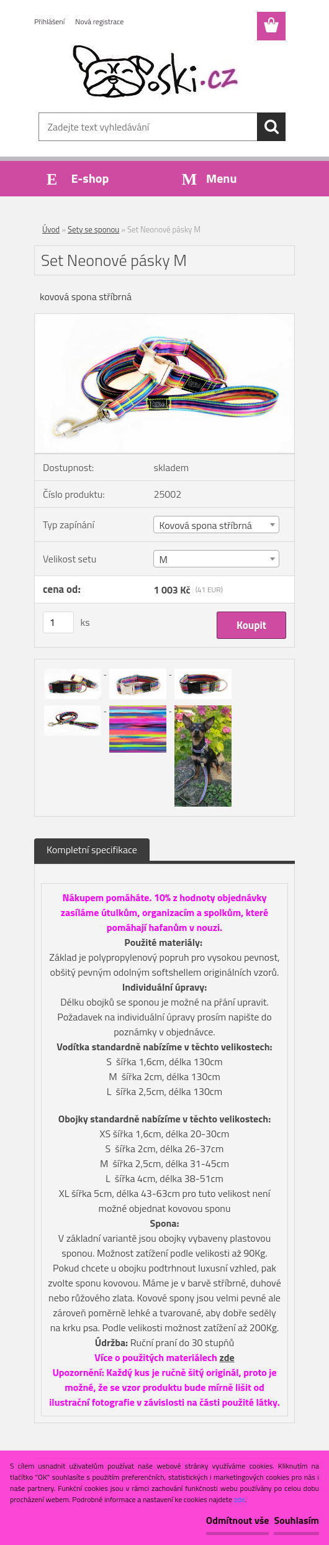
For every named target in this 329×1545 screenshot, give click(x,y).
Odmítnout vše (237, 1520)
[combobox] (216, 524)
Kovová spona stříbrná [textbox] (205, 525)
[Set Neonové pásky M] (164, 318)
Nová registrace (99, 21)
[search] (271, 126)
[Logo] (156, 72)
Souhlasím (296, 1520)
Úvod (51, 229)
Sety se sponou (93, 229)
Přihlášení (49, 21)
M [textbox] (163, 559)
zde (226, 1357)
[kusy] (58, 622)
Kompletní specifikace (92, 849)
